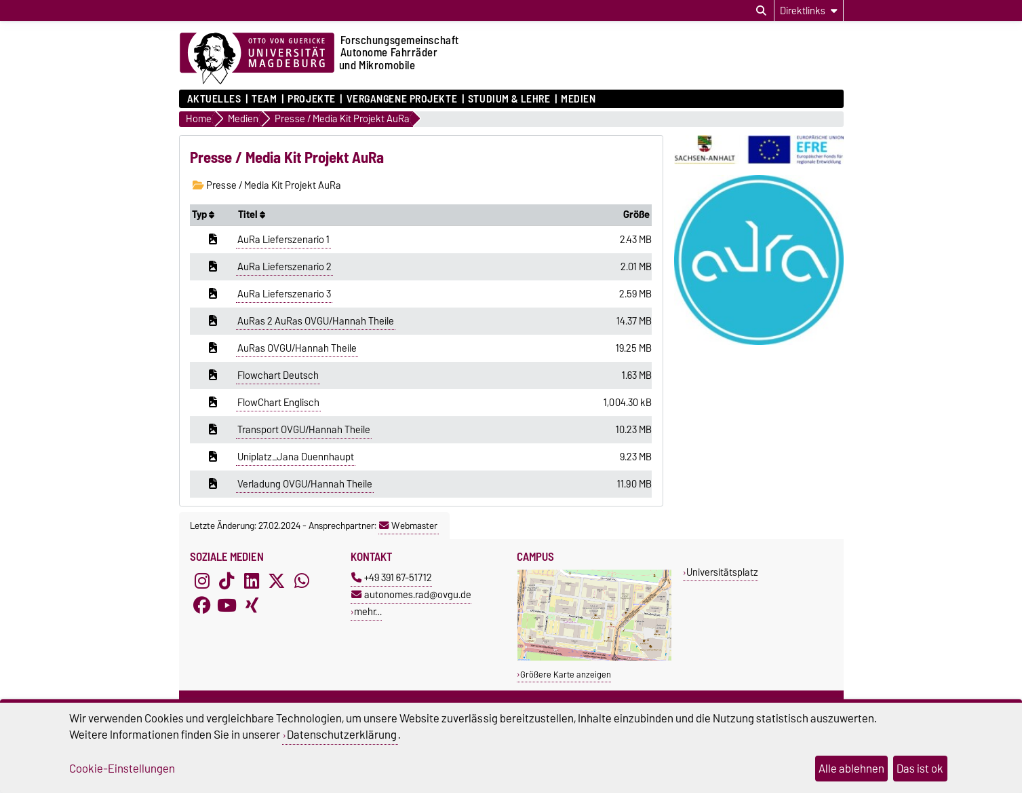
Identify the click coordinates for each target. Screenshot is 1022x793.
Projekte (311, 99)
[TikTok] (226, 581)
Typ (203, 214)
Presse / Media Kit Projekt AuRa (267, 185)
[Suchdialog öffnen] (761, 11)
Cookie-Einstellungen (122, 768)
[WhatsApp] (302, 581)
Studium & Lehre (509, 99)
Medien (578, 99)
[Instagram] (202, 581)
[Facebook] (202, 605)
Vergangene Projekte (402, 99)
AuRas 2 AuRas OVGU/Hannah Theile (315, 321)
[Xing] (251, 605)
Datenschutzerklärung (342, 734)
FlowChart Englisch (278, 402)
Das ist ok (920, 768)
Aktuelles (214, 99)
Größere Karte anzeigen (565, 674)
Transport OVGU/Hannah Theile (303, 430)
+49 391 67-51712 (391, 577)
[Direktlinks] (808, 10)
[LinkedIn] (251, 581)
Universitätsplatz (722, 572)
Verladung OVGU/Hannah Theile (304, 484)
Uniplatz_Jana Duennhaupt (295, 457)
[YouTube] (226, 605)
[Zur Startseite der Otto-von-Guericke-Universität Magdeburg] (257, 59)
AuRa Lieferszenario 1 (283, 240)
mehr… (368, 611)
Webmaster (408, 525)
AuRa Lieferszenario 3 (284, 294)
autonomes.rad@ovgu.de (411, 594)
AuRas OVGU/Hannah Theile (297, 348)
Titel (251, 214)
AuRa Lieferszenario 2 (284, 267)
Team (264, 99)
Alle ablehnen (851, 768)
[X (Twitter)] (276, 581)
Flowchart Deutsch (278, 375)
